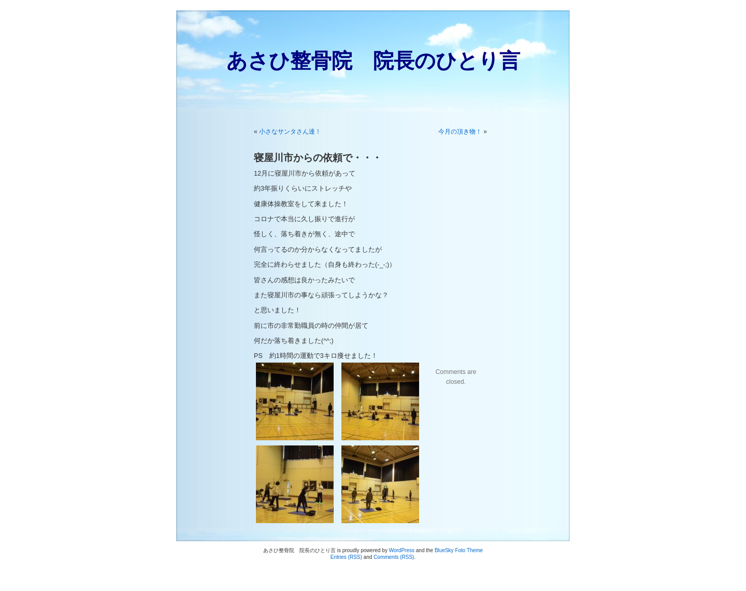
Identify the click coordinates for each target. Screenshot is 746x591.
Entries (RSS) (346, 557)
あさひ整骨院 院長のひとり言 (373, 60)
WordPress (401, 550)
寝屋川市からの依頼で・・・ (318, 157)
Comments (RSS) (394, 557)
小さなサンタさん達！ (290, 131)
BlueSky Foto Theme (459, 550)
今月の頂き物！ (460, 131)
